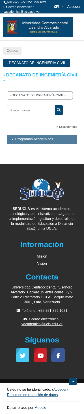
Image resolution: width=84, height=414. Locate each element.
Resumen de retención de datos (32, 395)
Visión (42, 263)
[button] (58, 6)
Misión (42, 256)
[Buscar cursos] (31, 110)
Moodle (40, 408)
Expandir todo (68, 126)
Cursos (12, 50)
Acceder (73, 7)
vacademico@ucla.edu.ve (22, 11)
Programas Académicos (34, 139)
